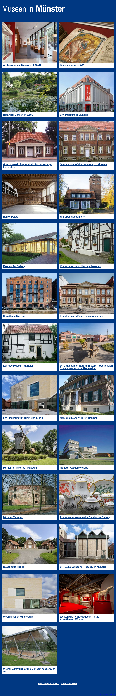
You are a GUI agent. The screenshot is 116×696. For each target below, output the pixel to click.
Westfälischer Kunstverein (18, 616)
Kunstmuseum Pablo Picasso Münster (82, 316)
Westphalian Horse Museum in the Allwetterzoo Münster (79, 618)
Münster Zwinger (13, 517)
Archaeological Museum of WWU (22, 65)
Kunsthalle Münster (14, 316)
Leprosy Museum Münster (18, 365)
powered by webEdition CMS (106, 695)
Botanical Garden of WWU (18, 115)
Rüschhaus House (13, 567)
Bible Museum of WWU (73, 65)
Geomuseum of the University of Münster (83, 164)
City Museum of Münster (74, 115)
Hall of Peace (10, 216)
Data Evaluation (69, 683)
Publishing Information (48, 683)
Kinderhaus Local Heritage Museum (80, 266)
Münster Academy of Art (74, 467)
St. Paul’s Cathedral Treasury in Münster (83, 567)
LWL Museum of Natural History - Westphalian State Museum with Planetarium (86, 367)
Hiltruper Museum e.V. (72, 216)
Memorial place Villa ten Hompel (78, 418)
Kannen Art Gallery (14, 266)
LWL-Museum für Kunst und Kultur (23, 418)
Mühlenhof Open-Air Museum (20, 467)
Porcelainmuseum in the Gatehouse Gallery (85, 517)
